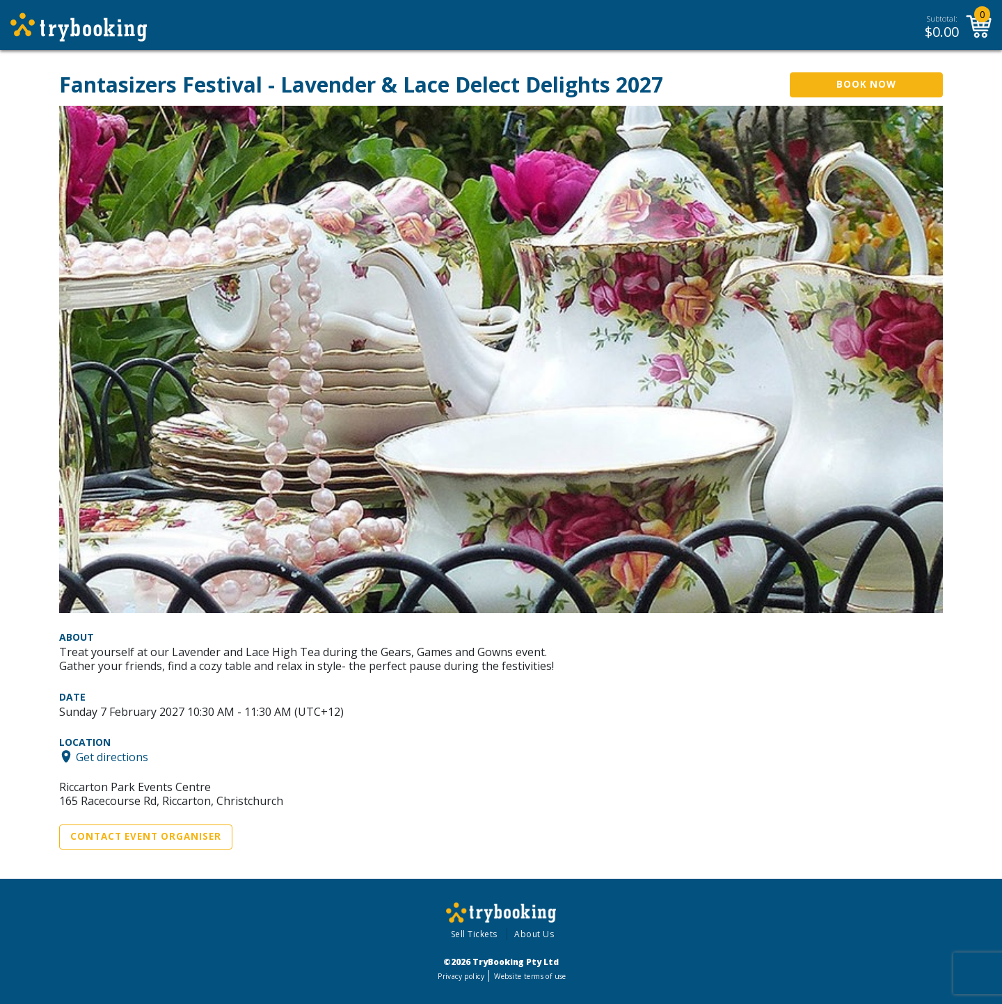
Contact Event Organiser (145, 836)
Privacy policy (461, 976)
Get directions (112, 756)
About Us (534, 934)
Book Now (866, 84)
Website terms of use (530, 976)
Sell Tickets (474, 934)
